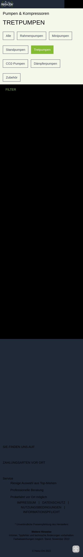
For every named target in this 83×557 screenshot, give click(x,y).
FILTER (8, 89)
